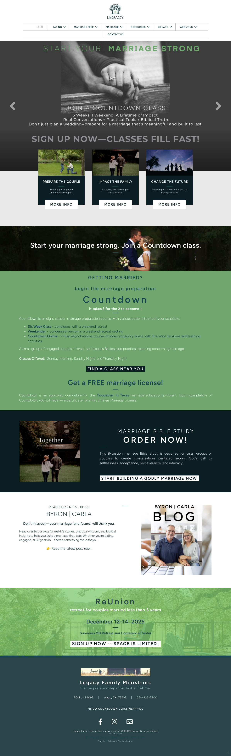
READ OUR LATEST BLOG (69, 507)
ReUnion (115, 601)
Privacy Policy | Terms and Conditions (115, 737)
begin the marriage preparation (115, 288)
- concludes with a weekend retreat (67, 326)
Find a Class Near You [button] (115, 369)
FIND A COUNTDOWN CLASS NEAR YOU (116, 708)
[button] (149, 478)
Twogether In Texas (113, 395)
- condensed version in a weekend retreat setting (75, 331)
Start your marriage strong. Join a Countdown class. (115, 245)
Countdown (115, 299)
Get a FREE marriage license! (115, 382)
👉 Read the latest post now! (69, 548)
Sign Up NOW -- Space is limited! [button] (115, 643)
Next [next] (218, 106)
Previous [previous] (12, 106)
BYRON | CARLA (69, 514)
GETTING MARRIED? (115, 277)
